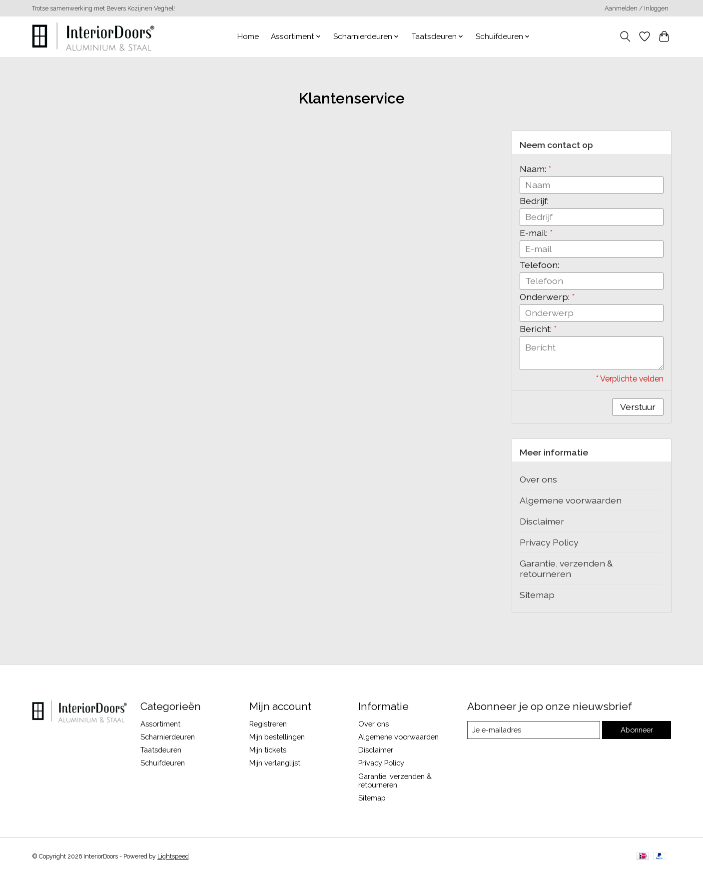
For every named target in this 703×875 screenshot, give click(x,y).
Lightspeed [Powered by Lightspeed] (173, 856)
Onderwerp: (547, 297)
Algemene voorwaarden (571, 500)
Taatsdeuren (160, 750)
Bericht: (538, 329)
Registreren (268, 724)
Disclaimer (542, 521)
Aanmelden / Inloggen (637, 8)
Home (248, 36)
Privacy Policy (549, 542)
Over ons (538, 479)
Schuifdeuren (162, 762)
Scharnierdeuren (167, 736)
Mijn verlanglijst (274, 762)
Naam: (535, 169)
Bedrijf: (534, 201)
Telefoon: (539, 265)
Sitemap (537, 595)
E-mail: (536, 233)
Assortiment (160, 724)
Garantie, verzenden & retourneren (566, 568)
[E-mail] (533, 730)
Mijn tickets (267, 750)
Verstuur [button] (638, 407)
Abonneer (637, 730)
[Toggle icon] (625, 37)
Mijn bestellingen (277, 736)
